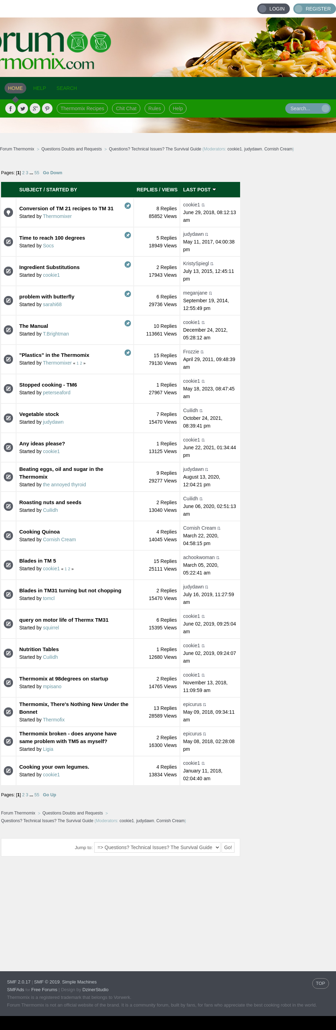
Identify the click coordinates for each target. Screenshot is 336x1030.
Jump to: (84, 847)
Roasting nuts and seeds (50, 502)
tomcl (49, 598)
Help (178, 108)
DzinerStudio (95, 989)
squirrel (51, 627)
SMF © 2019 (46, 982)
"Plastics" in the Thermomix (54, 355)
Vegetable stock (39, 414)
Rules (154, 108)
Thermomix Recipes (82, 108)
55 (36, 172)
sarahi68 (52, 304)
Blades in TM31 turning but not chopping (70, 590)
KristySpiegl (196, 263)
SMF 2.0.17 (18, 982)
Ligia (48, 749)
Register (318, 9)
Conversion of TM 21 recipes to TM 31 (66, 208)
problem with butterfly (47, 296)
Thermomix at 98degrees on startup (63, 679)
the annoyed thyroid (64, 484)
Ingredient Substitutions (49, 267)
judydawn (253, 149)
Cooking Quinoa (39, 532)
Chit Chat (126, 108)
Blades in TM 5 (37, 561)
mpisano (52, 686)
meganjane (195, 293)
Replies (147, 189)
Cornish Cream (278, 149)
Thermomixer (57, 216)
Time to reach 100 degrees (52, 238)
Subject (30, 189)
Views (169, 189)
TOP (321, 983)
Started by (61, 189)
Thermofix (53, 719)
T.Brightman (56, 334)
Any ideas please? (42, 443)
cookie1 (234, 149)
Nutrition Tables (39, 649)
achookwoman (199, 557)
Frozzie (191, 351)
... (31, 172)
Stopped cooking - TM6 (48, 385)
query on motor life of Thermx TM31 (63, 620)
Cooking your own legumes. (54, 767)
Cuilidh (190, 410)
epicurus (192, 704)
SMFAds (15, 989)
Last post (199, 189)
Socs (48, 245)
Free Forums (44, 989)
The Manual (33, 326)
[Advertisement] (288, 206)
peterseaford (57, 392)
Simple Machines (79, 982)
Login (277, 9)
